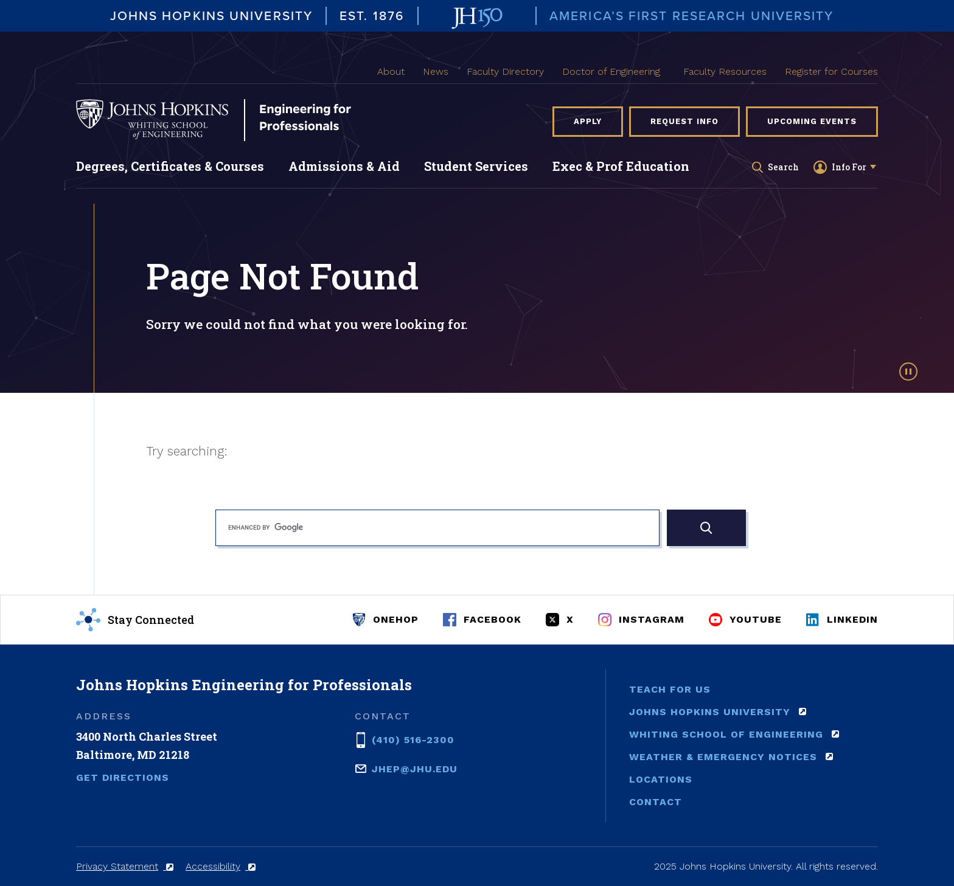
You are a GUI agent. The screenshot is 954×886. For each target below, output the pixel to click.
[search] (437, 528)
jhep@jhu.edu (415, 768)
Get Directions (122, 777)
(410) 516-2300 (413, 739)
